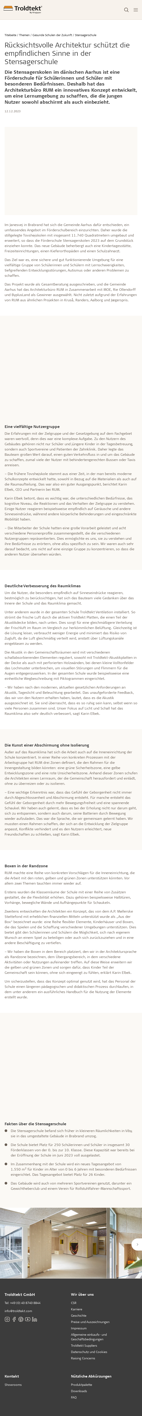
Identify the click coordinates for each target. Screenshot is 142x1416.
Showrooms (13, 1385)
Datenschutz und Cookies (89, 1352)
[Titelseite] (23, 10)
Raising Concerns (83, 1358)
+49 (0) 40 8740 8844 (25, 1303)
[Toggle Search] (126, 9)
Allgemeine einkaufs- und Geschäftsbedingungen (89, 1336)
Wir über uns (82, 1294)
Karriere (76, 1309)
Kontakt (12, 1376)
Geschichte (78, 1315)
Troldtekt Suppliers (84, 1345)
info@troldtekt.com (18, 1311)
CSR (73, 1303)
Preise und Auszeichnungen (90, 1322)
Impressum (79, 1328)
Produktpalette (81, 1385)
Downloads (79, 1391)
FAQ (73, 1397)
